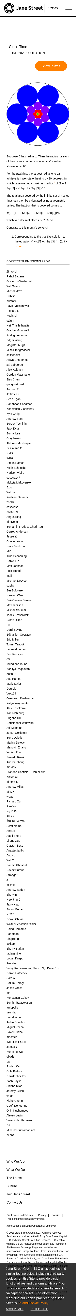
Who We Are (15, 1161)
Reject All (39, 1309)
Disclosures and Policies (19, 1215)
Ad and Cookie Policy (32, 1303)
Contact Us (14, 1202)
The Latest (14, 1178)
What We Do (15, 1169)
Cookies (55, 1215)
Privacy (42, 1215)
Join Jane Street (18, 1194)
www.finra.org (22, 1247)
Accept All (15, 1309)
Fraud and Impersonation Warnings (25, 1218)
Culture (11, 1186)
